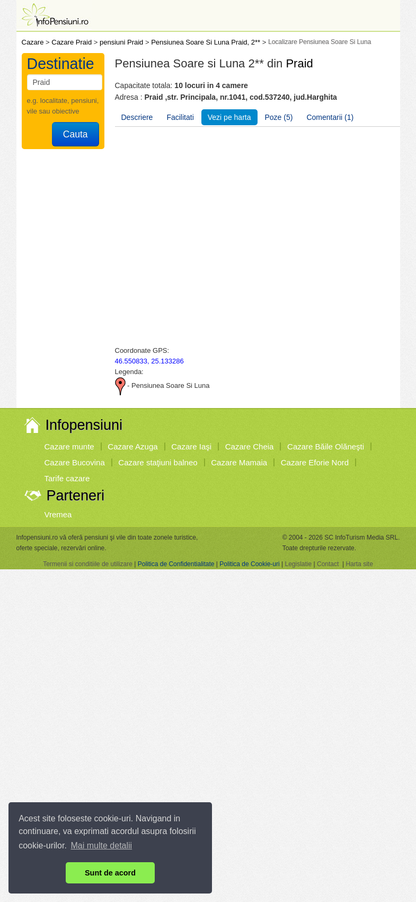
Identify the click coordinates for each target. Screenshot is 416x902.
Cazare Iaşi (191, 446)
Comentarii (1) (329, 117)
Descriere (137, 117)
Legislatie (298, 564)
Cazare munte (69, 446)
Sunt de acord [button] (110, 873)
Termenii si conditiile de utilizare (87, 564)
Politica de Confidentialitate (176, 564)
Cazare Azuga (132, 446)
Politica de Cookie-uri (249, 564)
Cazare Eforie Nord (315, 462)
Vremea (58, 514)
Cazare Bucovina (75, 462)
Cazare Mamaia (239, 462)
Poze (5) (279, 117)
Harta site (359, 564)
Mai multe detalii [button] (101, 845)
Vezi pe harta (229, 117)
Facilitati (179, 117)
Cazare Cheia (249, 446)
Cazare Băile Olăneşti (325, 446)
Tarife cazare (67, 478)
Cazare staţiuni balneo (157, 462)
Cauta (75, 134)
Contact (328, 564)
